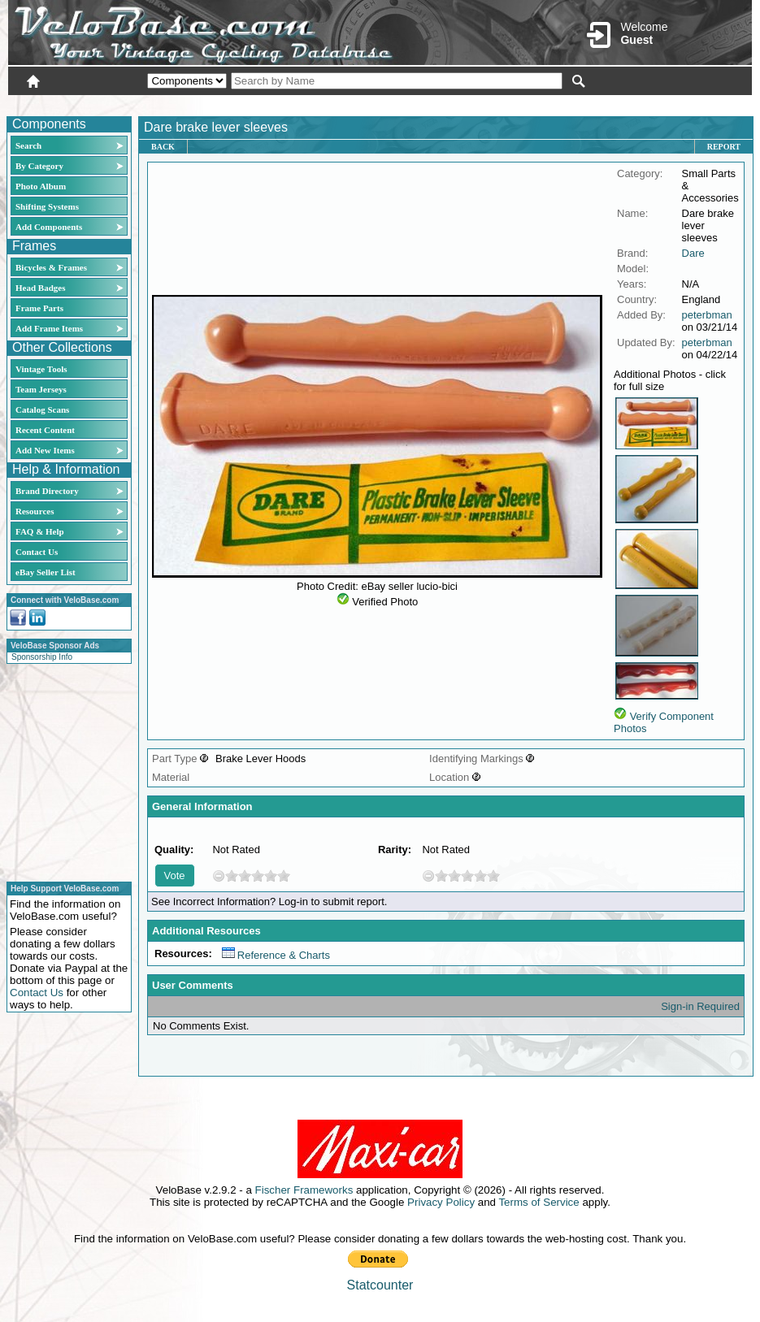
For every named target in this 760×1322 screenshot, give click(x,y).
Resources (34, 511)
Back (163, 146)
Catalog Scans (42, 409)
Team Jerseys (41, 389)
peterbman (707, 315)
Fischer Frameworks (304, 1190)
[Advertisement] (64, 770)
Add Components (48, 227)
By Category (39, 166)
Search (28, 145)
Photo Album (40, 186)
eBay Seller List (45, 572)
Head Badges (40, 288)
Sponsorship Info (41, 656)
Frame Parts (39, 308)
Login (607, 103)
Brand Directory (47, 491)
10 (283, 875)
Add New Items (45, 450)
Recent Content (45, 430)
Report (723, 146)
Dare (693, 253)
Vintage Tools (41, 369)
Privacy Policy (441, 1202)
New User (661, 103)
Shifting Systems (47, 206)
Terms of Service (538, 1202)
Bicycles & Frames (52, 267)
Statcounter (380, 1285)
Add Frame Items (49, 328)
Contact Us (36, 552)
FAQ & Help (39, 531)
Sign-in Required (700, 1006)
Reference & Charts (276, 955)
